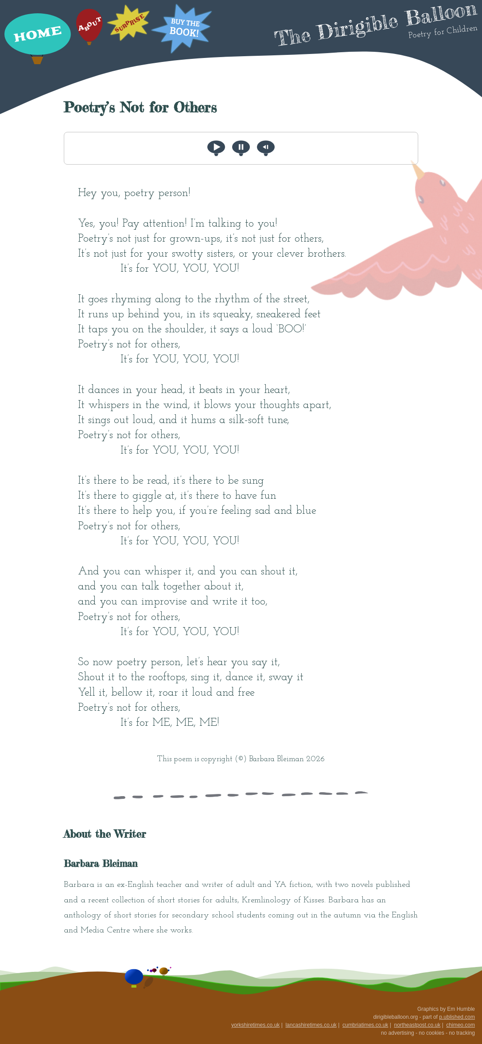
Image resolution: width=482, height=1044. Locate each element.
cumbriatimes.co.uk (365, 1025)
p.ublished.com (457, 1017)
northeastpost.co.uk (417, 1025)
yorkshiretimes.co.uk (255, 1025)
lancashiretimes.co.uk (310, 1025)
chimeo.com (460, 1025)
